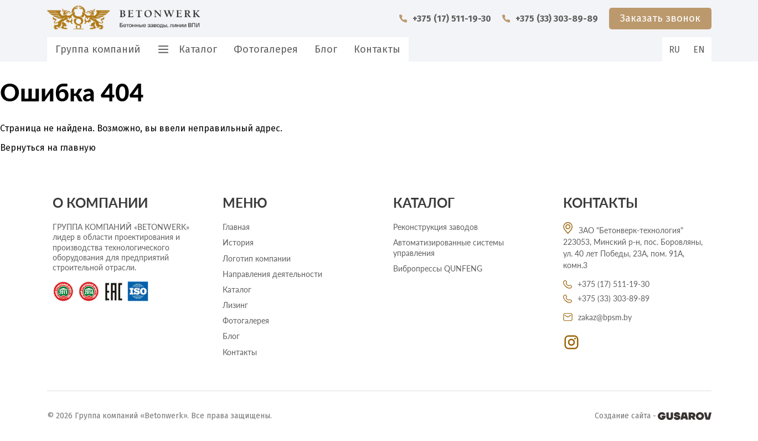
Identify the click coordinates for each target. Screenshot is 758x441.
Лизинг (235, 305)
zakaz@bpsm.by (597, 317)
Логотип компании (257, 258)
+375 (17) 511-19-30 (445, 18)
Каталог (187, 49)
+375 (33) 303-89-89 (550, 18)
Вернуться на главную (48, 147)
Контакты (377, 49)
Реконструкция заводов (435, 227)
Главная (236, 227)
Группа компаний (97, 49)
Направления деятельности (272, 274)
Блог (325, 49)
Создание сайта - (653, 416)
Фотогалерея (266, 49)
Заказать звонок (660, 18)
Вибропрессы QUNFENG (437, 268)
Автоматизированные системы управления (448, 247)
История (238, 242)
